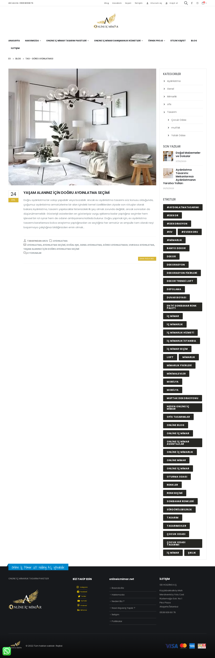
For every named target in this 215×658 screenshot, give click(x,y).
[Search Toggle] (186, 3)
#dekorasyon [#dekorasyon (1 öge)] (177, 223)
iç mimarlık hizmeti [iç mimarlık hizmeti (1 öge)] (180, 332)
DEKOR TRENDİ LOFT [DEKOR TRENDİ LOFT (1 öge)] (180, 281)
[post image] (82, 127)
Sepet (128, 3)
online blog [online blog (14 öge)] (175, 425)
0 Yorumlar (34, 253)
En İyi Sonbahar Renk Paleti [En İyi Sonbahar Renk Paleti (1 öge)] (182, 307)
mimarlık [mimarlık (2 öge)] (188, 357)
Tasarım (172, 112)
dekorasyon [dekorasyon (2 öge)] (176, 264)
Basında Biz (118, 588)
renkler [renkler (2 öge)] (172, 484)
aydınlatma (34, 245)
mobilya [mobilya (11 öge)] (173, 381)
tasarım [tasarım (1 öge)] (173, 517)
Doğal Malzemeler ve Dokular (188, 154)
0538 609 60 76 (168, 612)
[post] (168, 156)
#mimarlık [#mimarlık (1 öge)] (174, 240)
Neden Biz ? (118, 601)
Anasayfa (14, 40)
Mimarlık (172, 96)
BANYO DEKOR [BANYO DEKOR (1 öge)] (176, 248)
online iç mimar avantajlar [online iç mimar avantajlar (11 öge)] (178, 443)
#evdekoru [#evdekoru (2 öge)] (189, 232)
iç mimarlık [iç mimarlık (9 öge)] (175, 324)
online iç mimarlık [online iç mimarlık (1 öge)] (180, 452)
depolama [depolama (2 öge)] (174, 289)
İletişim (139, 3)
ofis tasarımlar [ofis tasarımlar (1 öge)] (178, 417)
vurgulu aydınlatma (141, 245)
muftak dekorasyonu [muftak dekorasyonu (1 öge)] (182, 398)
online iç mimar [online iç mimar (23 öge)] (178, 433)
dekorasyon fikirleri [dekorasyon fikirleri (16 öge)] (182, 273)
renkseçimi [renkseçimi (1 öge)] (175, 493)
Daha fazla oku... (147, 258)
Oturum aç (154, 3)
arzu (45, 240)
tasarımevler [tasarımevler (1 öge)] (176, 526)
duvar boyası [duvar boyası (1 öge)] (176, 297)
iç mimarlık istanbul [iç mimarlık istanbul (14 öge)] (181, 341)
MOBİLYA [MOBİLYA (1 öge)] (173, 390)
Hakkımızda (118, 594)
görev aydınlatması (115, 245)
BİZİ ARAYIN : (20, 3)
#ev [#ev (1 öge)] (170, 232)
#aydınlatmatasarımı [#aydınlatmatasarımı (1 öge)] (183, 207)
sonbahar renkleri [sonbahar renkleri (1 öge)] (180, 501)
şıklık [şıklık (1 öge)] (192, 552)
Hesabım (117, 3)
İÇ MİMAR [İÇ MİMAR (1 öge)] (173, 552)
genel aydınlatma (91, 245)
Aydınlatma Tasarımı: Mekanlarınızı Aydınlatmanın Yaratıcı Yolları (179, 176)
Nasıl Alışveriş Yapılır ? (123, 608)
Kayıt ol (171, 3)
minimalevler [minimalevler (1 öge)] (176, 373)
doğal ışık (73, 245)
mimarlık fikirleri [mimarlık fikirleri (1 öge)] (179, 365)
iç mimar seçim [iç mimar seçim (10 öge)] (177, 349)
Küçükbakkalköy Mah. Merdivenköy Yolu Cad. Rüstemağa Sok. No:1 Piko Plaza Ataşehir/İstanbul (172, 598)
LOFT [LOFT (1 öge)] (170, 357)
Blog (106, 3)
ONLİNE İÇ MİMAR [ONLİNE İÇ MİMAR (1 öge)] (178, 468)
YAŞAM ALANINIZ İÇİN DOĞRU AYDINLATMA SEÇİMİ (67, 192)
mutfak (175, 127)
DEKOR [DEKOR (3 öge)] (171, 256)
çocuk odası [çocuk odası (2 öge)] (176, 534)
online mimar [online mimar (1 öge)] (176, 460)
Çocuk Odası (178, 120)
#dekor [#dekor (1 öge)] (172, 215)
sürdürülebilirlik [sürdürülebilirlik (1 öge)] (179, 509)
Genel (170, 88)
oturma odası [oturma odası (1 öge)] (177, 476)
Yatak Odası (178, 135)
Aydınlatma (60, 240)
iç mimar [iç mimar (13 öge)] (173, 316)
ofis (169, 104)
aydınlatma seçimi (54, 245)
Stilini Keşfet (178, 40)
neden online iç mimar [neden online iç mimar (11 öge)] (178, 407)
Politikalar (117, 621)
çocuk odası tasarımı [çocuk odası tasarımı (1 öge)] (176, 543)
